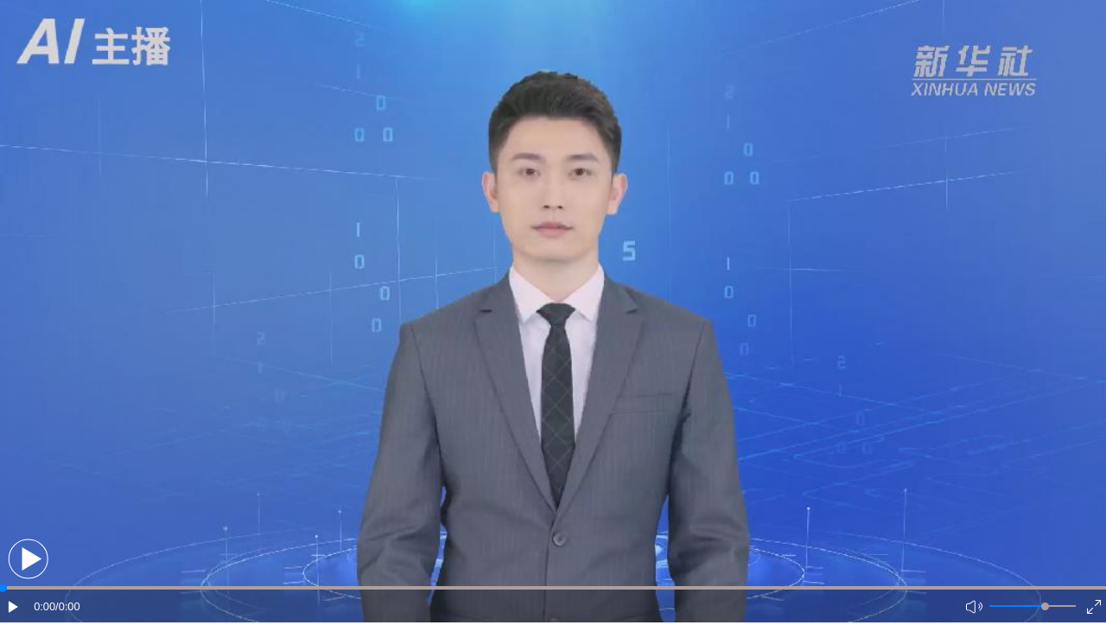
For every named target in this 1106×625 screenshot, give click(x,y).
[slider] (1045, 606)
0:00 (44, 606)
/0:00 (67, 606)
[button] (28, 559)
